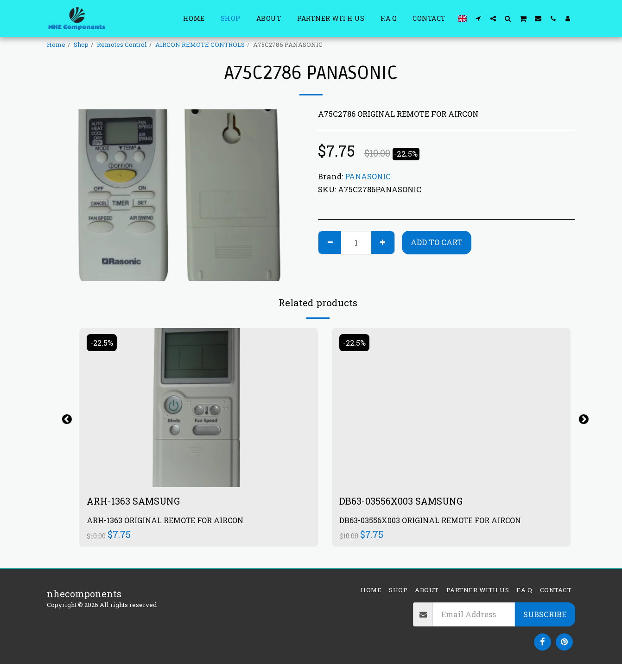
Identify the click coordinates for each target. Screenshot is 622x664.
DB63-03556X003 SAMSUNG (401, 501)
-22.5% (101, 343)
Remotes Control (122, 44)
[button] (478, 18)
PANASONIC (368, 176)
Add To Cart (437, 242)
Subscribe (544, 614)
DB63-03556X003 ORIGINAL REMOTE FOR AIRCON (430, 520)
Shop (81, 44)
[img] (198, 407)
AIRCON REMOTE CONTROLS (200, 44)
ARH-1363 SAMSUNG (133, 501)
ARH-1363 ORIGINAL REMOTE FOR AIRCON (165, 520)
